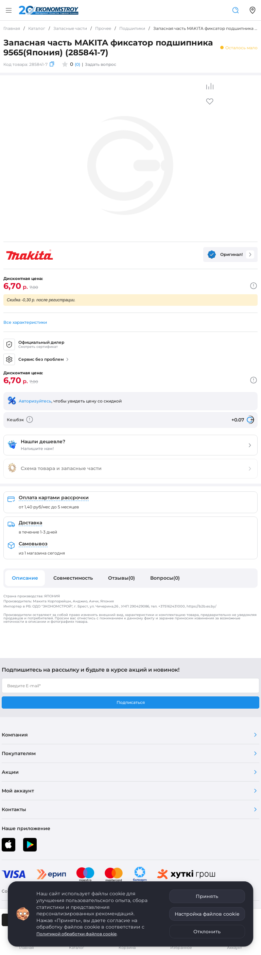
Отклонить (207, 932)
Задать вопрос (100, 64)
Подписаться (131, 702)
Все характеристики (25, 322)
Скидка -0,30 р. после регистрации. (41, 300)
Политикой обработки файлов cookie (76, 933)
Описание (25, 578)
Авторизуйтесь (35, 401)
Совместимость (73, 578)
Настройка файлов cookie (207, 914)
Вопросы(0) (165, 578)
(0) (77, 64)
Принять (207, 896)
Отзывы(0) (121, 578)
